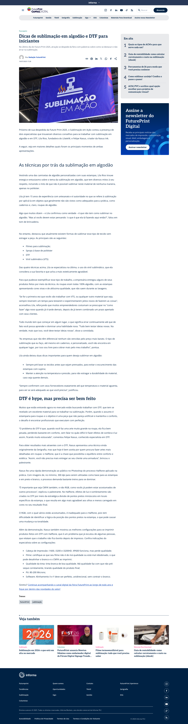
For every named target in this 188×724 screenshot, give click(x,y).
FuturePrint (24, 602)
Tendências (23, 689)
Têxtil (56, 18)
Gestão (48, 18)
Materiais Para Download (121, 18)
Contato (89, 683)
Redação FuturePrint (37, 57)
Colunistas (104, 18)
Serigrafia (66, 18)
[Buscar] (139, 10)
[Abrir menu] (23, 10)
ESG (95, 18)
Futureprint (38, 18)
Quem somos (58, 683)
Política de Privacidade (44, 719)
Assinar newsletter (138, 147)
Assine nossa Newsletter (145, 18)
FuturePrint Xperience (129, 683)
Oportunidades (59, 689)
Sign (86, 18)
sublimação (37, 602)
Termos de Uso (63, 719)
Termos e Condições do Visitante (86, 719)
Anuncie (160, 10)
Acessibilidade (25, 719)
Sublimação (77, 18)
